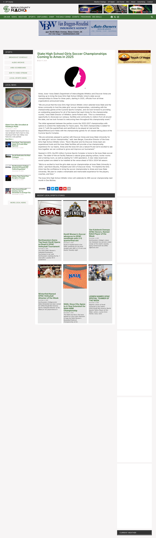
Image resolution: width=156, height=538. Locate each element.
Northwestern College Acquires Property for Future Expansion (20, 167)
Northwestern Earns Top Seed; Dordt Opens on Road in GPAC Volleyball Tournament (49, 243)
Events (75, 17)
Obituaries (42, 17)
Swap (51, 17)
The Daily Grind (63, 17)
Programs (86, 17)
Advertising (141, 2)
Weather (22, 17)
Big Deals (97, 17)
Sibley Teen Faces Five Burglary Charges (20, 177)
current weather (128, 533)
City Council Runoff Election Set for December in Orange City (21, 190)
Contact (150, 2)
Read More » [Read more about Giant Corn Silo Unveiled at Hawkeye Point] (9, 139)
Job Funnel (120, 2)
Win (127, 2)
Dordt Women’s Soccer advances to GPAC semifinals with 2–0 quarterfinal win (75, 237)
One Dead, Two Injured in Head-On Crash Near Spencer (21, 144)
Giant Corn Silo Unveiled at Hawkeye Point (16, 126)
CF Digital (111, 2)
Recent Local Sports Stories (51, 195)
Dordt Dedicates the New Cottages (21, 156)
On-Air (7, 17)
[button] (152, 17)
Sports (31, 17)
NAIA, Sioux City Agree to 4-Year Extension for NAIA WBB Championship (74, 307)
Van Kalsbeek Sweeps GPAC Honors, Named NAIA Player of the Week (99, 233)
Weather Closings (100, 2)
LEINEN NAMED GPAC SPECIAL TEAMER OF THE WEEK (99, 298)
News (14, 17)
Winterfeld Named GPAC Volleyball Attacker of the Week (48, 296)
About (133, 2)
